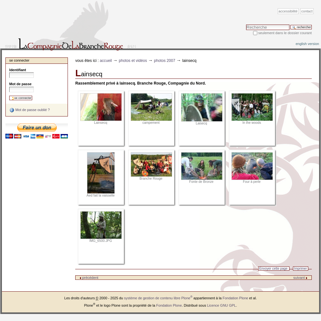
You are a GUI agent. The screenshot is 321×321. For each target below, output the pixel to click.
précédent (88, 278)
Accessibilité (288, 11)
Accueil (106, 60)
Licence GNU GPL (221, 305)
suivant (300, 278)
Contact (307, 11)
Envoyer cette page (273, 268)
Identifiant (17, 70)
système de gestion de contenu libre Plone (158, 298)
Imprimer (300, 268)
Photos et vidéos (133, 60)
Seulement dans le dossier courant (285, 33)
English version (307, 44)
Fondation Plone (235, 298)
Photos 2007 (164, 60)
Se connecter (19, 60)
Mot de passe (20, 84)
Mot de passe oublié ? (29, 110)
